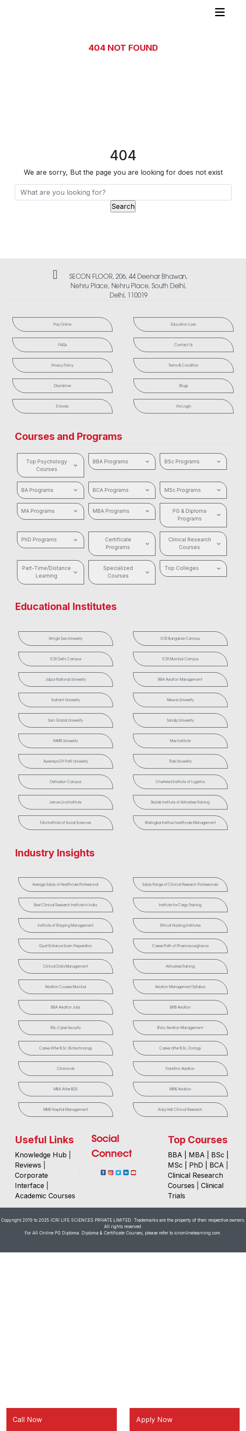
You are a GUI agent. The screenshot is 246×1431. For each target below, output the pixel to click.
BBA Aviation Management (180, 679)
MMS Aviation (180, 1089)
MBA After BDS (65, 1089)
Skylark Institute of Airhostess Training (180, 802)
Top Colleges (193, 568)
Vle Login (183, 406)
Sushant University (65, 700)
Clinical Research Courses (195, 543)
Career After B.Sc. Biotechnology (65, 1048)
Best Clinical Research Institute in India (65, 905)
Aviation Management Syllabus (180, 987)
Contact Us (184, 345)
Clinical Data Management (65, 966)
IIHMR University (65, 741)
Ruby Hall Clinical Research (180, 1109)
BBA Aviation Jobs (65, 1007)
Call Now (27, 1419)
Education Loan (183, 324)
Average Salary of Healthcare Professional (65, 884)
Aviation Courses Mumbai (65, 987)
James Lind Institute (65, 802)
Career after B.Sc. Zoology (180, 1048)
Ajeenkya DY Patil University (65, 761)
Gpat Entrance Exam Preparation (65, 946)
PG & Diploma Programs (197, 515)
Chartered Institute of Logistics (180, 782)
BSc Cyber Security (66, 1028)
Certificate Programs (128, 543)
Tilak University (180, 761)
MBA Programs (122, 511)
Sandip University (180, 720)
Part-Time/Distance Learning (50, 572)
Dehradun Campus (65, 782)
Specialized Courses (127, 572)
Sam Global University (65, 720)
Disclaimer (62, 386)
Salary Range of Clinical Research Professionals (180, 884)
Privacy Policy (62, 365)
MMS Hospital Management (65, 1109)
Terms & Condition (183, 365)
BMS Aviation (180, 1007)
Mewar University (180, 700)
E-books (63, 406)
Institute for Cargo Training (180, 905)
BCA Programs (122, 490)
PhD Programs (50, 540)
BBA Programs (122, 461)
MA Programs (50, 511)
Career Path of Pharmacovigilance (180, 946)
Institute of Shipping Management (65, 925)
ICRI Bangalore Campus (180, 638)
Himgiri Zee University (65, 638)
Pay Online (62, 324)
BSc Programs (193, 461)
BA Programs (50, 490)
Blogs (183, 386)
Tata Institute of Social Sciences (65, 823)
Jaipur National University (65, 679)
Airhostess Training (180, 966)
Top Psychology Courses (52, 465)
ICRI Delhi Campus (65, 659)
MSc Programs (193, 490)
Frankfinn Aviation (180, 1069)
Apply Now (154, 1419)
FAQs (62, 345)
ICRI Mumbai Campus (180, 659)
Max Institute (180, 741)
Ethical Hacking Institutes (180, 925)
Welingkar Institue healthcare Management (180, 823)
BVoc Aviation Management (180, 1028)
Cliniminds (65, 1069)
